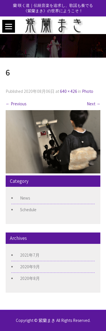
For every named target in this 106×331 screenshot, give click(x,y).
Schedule (28, 209)
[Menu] (8, 26)
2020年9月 (30, 266)
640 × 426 (68, 91)
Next (93, 103)
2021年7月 (30, 255)
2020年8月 (30, 278)
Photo (87, 91)
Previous (16, 103)
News (25, 198)
